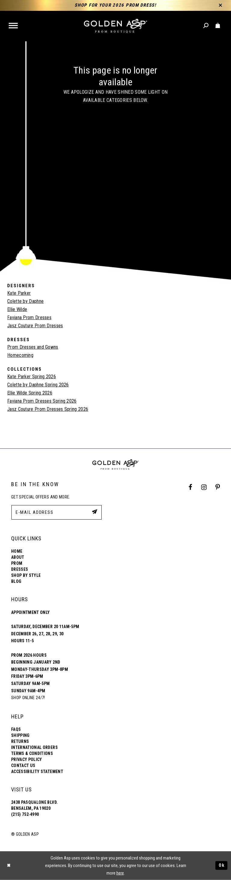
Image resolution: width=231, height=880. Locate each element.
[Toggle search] (206, 25)
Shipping (20, 735)
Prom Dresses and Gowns (32, 347)
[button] (14, 26)
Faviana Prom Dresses (29, 317)
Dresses (19, 569)
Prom (16, 563)
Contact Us (23, 765)
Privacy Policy (26, 759)
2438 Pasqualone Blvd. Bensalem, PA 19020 (34, 805)
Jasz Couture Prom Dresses (35, 325)
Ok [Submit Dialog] (221, 865)
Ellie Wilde (17, 309)
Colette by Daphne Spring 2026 (38, 385)
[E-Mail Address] (56, 512)
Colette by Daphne (25, 301)
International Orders (34, 747)
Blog (16, 581)
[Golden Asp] (115, 26)
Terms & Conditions (32, 753)
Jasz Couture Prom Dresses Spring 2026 (47, 409)
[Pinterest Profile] (218, 487)
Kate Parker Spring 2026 (31, 376)
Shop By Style (26, 575)
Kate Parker (19, 293)
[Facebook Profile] (190, 487)
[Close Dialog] (9, 865)
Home (16, 551)
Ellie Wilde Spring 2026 (29, 393)
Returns (20, 741)
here (120, 873)
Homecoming (20, 355)
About (17, 557)
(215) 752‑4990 (25, 814)
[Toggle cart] (218, 25)
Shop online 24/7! (28, 697)
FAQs (16, 729)
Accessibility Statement (37, 771)
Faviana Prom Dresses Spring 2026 (42, 401)
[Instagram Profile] (203, 487)
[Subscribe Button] (94, 512)
